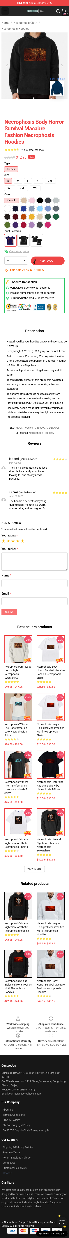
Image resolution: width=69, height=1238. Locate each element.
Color (7, 194)
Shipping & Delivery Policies (18, 1147)
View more (34, 869)
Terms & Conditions (14, 1114)
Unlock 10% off (62, 1222)
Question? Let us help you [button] (52, 1233)
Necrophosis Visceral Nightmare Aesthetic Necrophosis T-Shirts (16, 843)
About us (8, 1109)
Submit (9, 612)
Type (7, 163)
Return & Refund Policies (17, 1157)
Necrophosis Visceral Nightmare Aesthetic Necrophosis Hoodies (16, 927)
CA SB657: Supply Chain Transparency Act (27, 1130)
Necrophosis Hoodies (15, 28)
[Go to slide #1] (25, 106)
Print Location (12, 231)
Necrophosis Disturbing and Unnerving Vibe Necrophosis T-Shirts (50, 785)
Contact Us (9, 1162)
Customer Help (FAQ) (15, 1167)
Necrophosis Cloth (25, 23)
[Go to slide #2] (44, 106)
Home (5, 23)
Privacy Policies (11, 1119)
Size (6, 175)
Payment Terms (11, 1152)
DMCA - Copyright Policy (16, 1125)
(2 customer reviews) (33, 149)
